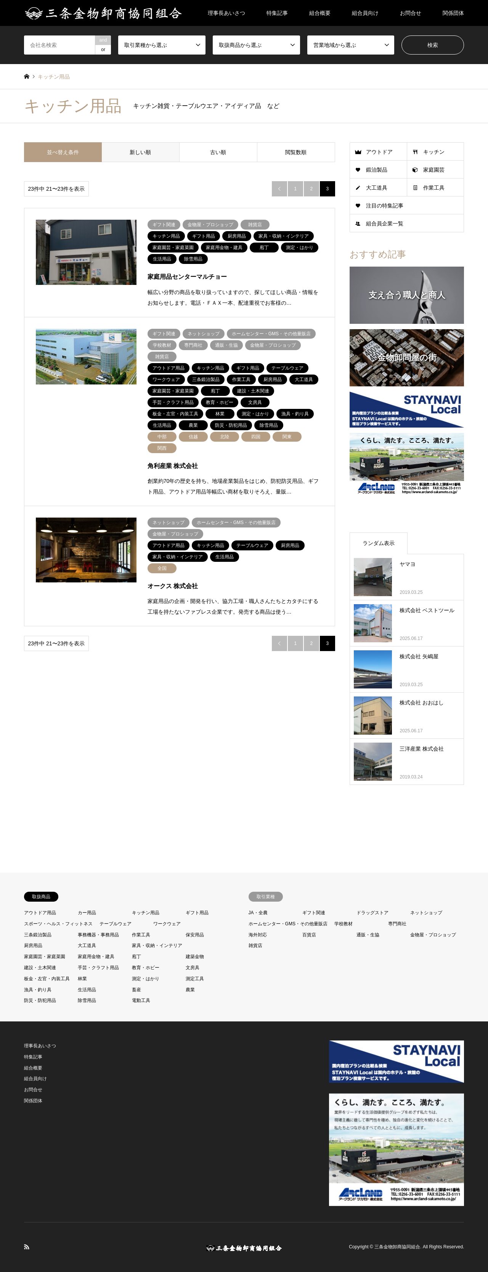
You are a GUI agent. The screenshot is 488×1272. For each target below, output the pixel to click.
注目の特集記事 (384, 206)
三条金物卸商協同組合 (397, 1246)
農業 (190, 989)
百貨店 (309, 935)
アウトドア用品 (40, 912)
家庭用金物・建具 (96, 956)
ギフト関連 (313, 912)
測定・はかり (145, 978)
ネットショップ (426, 912)
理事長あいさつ (226, 13)
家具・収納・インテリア (157, 945)
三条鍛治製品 (37, 935)
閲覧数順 (296, 152)
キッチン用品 (145, 912)
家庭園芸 (434, 170)
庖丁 (136, 956)
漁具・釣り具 (37, 989)
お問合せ (410, 13)
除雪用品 (87, 1000)
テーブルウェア (116, 923)
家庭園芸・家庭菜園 (44, 956)
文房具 (192, 967)
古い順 (218, 152)
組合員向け (365, 13)
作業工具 (434, 188)
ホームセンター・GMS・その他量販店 (288, 923)
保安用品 (195, 935)
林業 (82, 978)
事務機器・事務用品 (98, 935)
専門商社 (397, 923)
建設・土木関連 (40, 967)
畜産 (136, 989)
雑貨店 (255, 945)
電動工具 (141, 1000)
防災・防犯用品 (40, 1000)
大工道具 (376, 188)
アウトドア (379, 152)
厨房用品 (33, 945)
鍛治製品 (376, 170)
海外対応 (258, 935)
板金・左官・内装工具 (47, 978)
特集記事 (277, 13)
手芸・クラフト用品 (98, 967)
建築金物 (195, 956)
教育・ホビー (145, 967)
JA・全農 (258, 912)
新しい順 (140, 152)
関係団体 (453, 13)
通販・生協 (367, 935)
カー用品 (87, 912)
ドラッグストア (372, 912)
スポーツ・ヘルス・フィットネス (58, 923)
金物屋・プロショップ (433, 935)
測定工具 (195, 978)
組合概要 (320, 13)
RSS (26, 1246)
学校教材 (343, 923)
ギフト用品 (197, 912)
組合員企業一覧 (384, 223)
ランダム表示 (379, 543)
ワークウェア (167, 923)
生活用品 (87, 989)
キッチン (434, 152)
